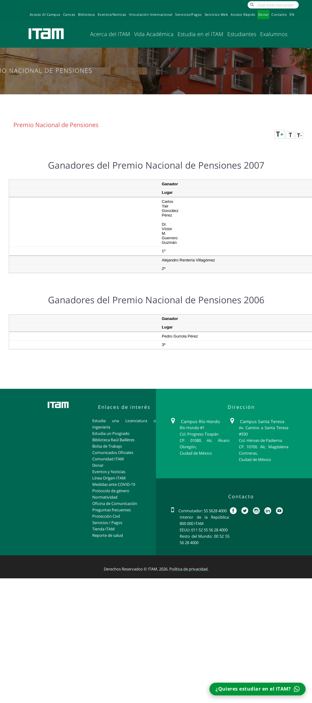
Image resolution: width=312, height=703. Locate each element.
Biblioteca (86, 14)
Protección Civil (106, 516)
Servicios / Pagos (107, 522)
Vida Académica (154, 34)
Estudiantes (241, 34)
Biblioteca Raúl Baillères (113, 439)
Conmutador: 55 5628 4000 (202, 510)
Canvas (69, 14)
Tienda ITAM (103, 529)
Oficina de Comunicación (114, 503)
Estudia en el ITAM (200, 34)
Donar (263, 14)
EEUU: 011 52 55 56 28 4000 (204, 530)
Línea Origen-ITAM (109, 478)
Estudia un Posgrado (111, 433)
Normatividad (104, 497)
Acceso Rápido (243, 14)
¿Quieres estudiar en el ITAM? (257, 688)
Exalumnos (273, 34)
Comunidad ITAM (108, 459)
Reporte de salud (107, 535)
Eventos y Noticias (108, 471)
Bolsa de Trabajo (107, 446)
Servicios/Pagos (188, 14)
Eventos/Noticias (112, 14)
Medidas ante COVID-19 (113, 484)
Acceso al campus (45, 14)
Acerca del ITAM (110, 34)
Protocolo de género (110, 490)
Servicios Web (216, 14)
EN (292, 14)
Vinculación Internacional (151, 14)
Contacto (279, 14)
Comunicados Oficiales (112, 452)
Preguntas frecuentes (111, 510)
